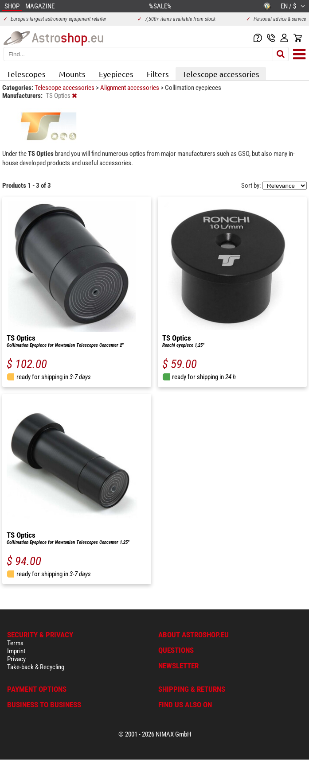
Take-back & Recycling (35, 667)
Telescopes (26, 73)
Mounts (72, 73)
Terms (15, 643)
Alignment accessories (130, 88)
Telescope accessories (220, 73)
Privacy (16, 659)
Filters (158, 73)
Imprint (16, 651)
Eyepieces (116, 73)
